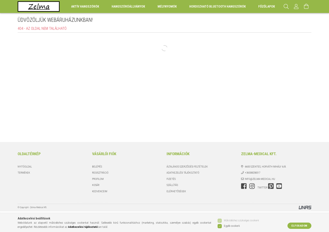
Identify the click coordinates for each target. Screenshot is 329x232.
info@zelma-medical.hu (260, 178)
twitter (262, 187)
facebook (244, 186)
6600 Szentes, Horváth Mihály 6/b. (265, 166)
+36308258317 (252, 172)
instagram (252, 186)
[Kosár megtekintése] (306, 6)
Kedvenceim (99, 191)
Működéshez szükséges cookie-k (241, 220)
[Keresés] (286, 6)
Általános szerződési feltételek (187, 166)
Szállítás (172, 185)
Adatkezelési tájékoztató (183, 172)
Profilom (98, 178)
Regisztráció (100, 172)
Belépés (97, 166)
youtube (279, 186)
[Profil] (296, 6)
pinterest (271, 186)
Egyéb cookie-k (232, 225)
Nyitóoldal (25, 166)
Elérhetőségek (176, 191)
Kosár (95, 185)
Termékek (24, 172)
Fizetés (171, 178)
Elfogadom (299, 225)
